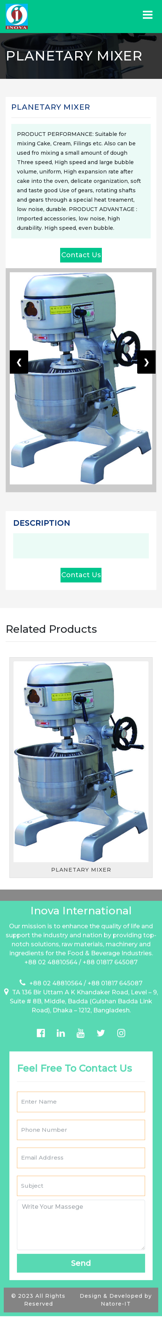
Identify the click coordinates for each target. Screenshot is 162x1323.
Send (81, 1255)
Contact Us (81, 255)
